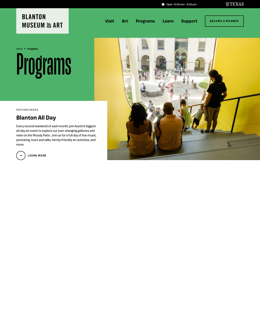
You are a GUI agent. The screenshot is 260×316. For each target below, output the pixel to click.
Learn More (37, 155)
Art (125, 20)
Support (189, 20)
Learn (168, 20)
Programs (145, 20)
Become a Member (224, 21)
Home (19, 48)
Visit (109, 20)
